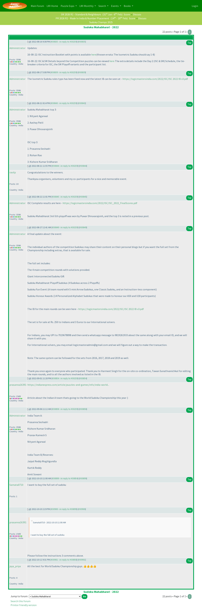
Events (115, 6)
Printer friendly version (24, 605)
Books (127, 6)
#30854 (83, 378)
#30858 (83, 409)
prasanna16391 (17, 384)
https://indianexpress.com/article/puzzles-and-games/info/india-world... (68, 384)
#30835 (81, 41)
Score (127, 14)
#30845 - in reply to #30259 (65, 196)
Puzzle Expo (68, 6)
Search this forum (20, 601)
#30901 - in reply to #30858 (64, 559)
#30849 (83, 227)
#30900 (81, 509)
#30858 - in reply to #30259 (65, 409)
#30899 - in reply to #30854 (65, 478)
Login (195, 6)
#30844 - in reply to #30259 (65, 165)
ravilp (12, 172)
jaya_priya (15, 566)
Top (189, 42)
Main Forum (38, 6)
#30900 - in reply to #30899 (64, 509)
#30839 (81, 72)
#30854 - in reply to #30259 (65, 378)
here (93, 54)
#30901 (81, 559)
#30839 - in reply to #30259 (64, 72)
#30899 (83, 478)
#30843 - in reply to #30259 (64, 103)
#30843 (81, 103)
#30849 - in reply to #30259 (65, 227)
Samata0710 (16, 484)
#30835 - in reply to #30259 (64, 41)
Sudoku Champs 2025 (101, 22)
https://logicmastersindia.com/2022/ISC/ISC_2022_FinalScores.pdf (100, 203)
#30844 (83, 165)
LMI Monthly (86, 6)
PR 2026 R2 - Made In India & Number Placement (82, 18)
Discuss (137, 14)
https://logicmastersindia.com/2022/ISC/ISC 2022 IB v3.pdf (155, 78)
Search (102, 6)
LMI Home (53, 6)
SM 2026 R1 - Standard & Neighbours (81, 14)
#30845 (83, 196)
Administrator (17, 48)
